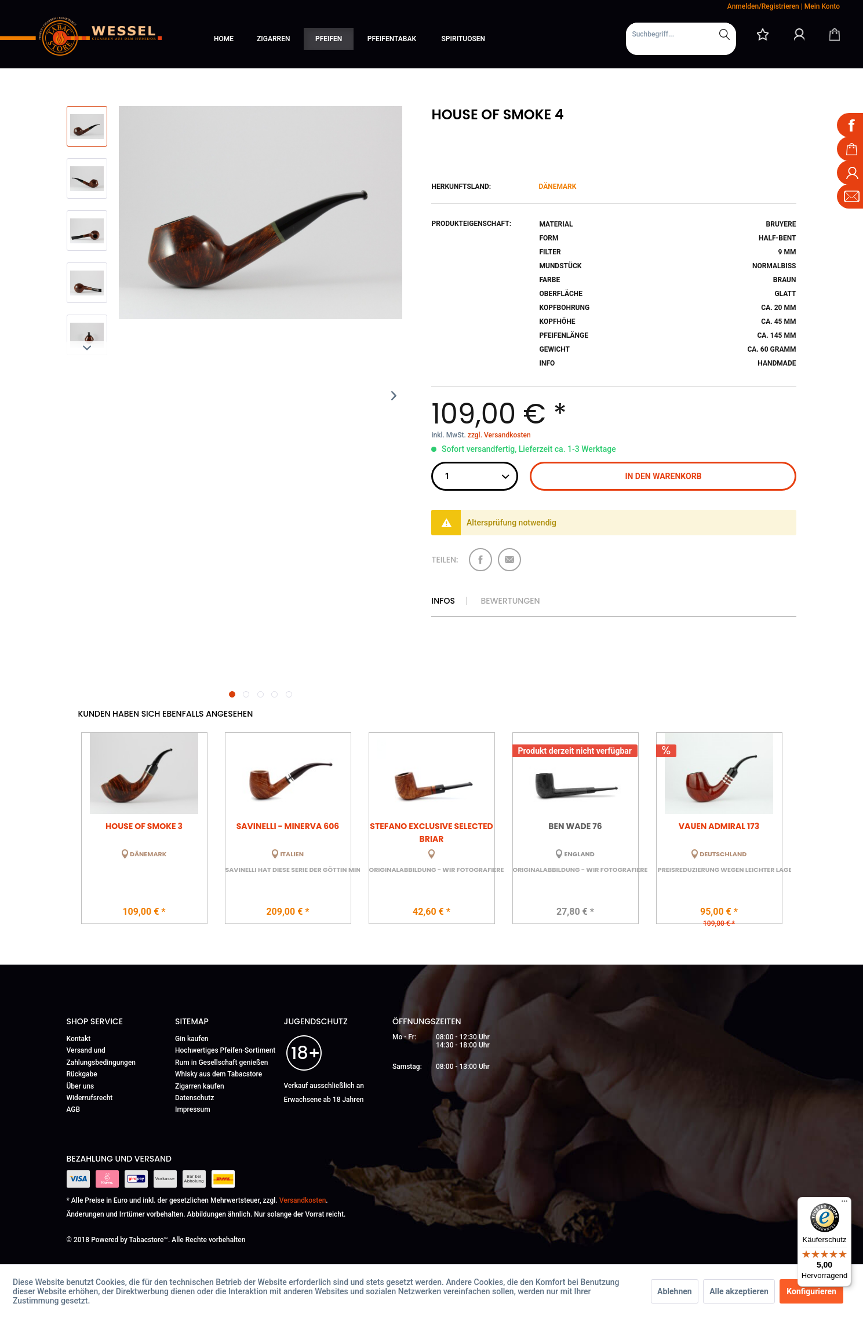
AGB (74, 1109)
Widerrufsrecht (90, 1098)
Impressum (192, 1109)
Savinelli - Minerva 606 (288, 826)
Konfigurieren (811, 1291)
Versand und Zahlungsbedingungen (101, 1056)
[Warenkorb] (834, 34)
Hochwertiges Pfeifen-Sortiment (225, 1050)
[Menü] (844, 1204)
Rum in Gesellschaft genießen (221, 1062)
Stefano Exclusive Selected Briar (431, 831)
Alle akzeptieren (739, 1291)
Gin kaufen (192, 1039)
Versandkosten (302, 1200)
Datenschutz (194, 1098)
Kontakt (79, 1039)
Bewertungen (510, 601)
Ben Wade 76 (575, 826)
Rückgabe (82, 1074)
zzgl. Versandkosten (499, 435)
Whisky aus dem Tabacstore (218, 1074)
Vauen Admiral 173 (719, 826)
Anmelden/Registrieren (763, 6)
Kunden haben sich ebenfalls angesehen (165, 714)
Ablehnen (674, 1291)
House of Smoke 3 (144, 826)
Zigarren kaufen (199, 1086)
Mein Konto (822, 6)
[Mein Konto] (799, 34)
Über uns (80, 1086)
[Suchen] (724, 34)
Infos (442, 601)
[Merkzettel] (763, 34)
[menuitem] (681, 39)
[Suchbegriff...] (681, 34)
